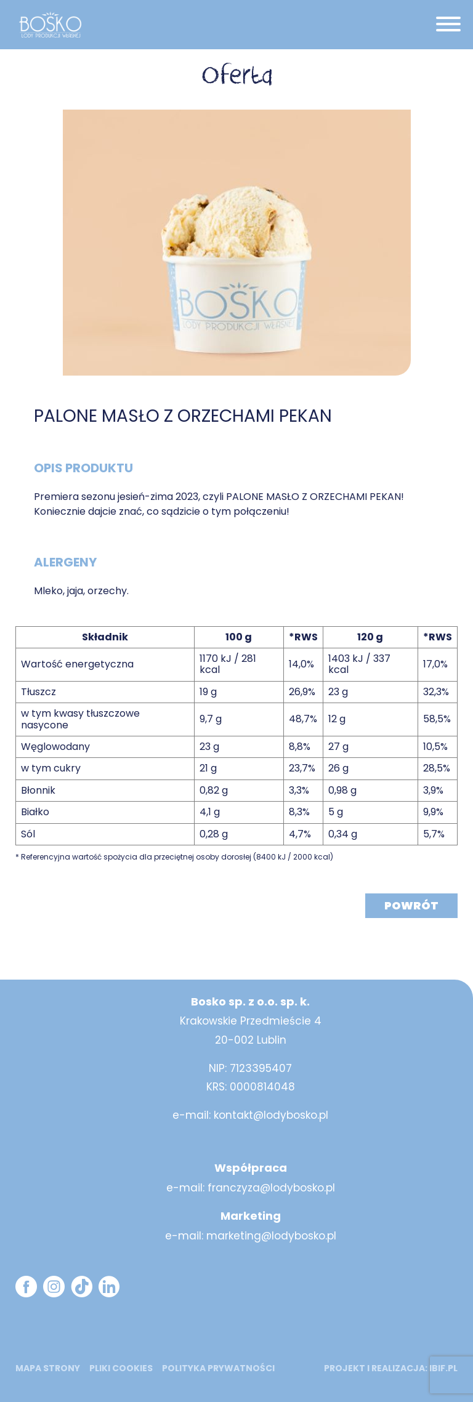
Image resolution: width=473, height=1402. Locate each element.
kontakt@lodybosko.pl (271, 1115)
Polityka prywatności (218, 1368)
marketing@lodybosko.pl (271, 1235)
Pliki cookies (121, 1368)
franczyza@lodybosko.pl (271, 1187)
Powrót (411, 905)
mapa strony (47, 1368)
